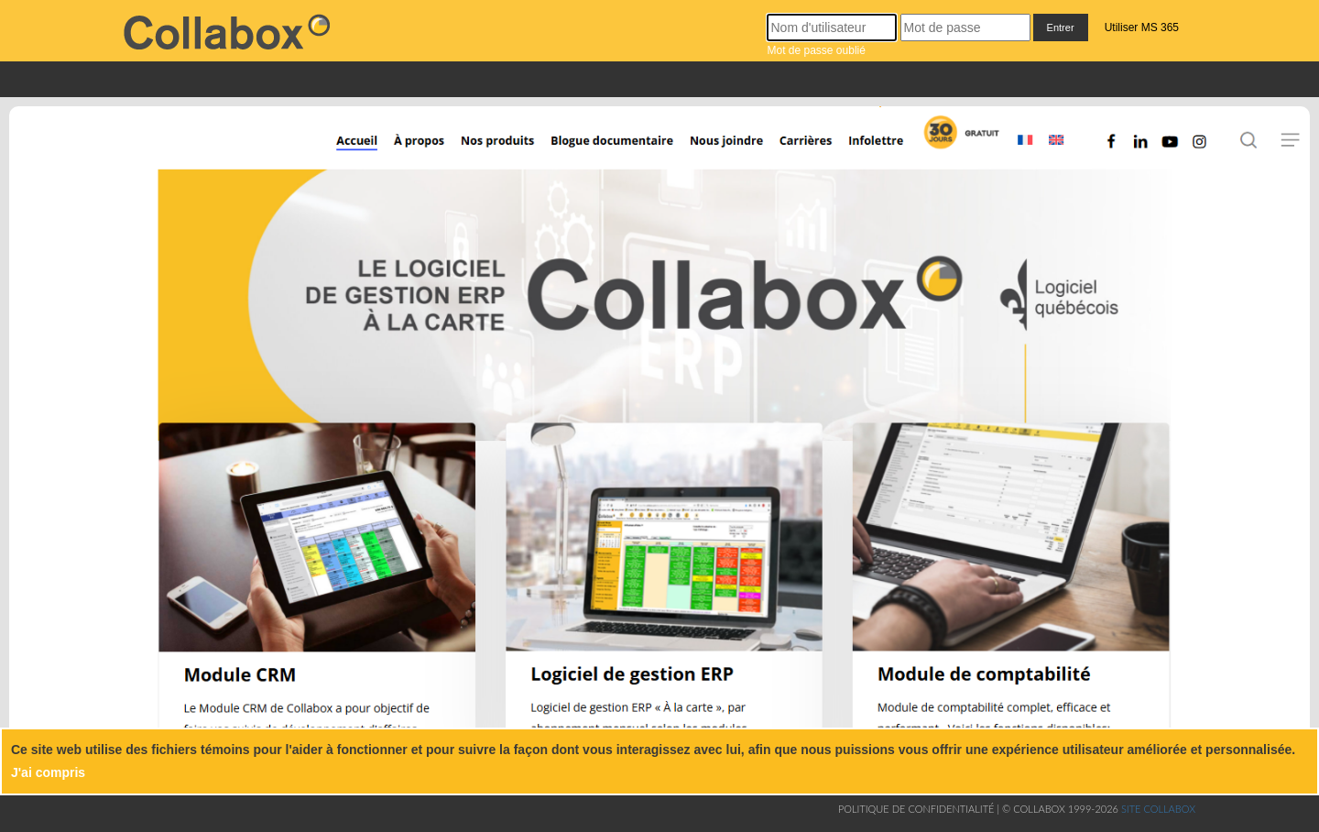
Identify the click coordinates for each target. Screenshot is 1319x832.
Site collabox (1158, 809)
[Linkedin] (1141, 151)
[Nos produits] (496, 151)
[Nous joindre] (731, 151)
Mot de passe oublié (816, 50)
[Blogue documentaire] (605, 151)
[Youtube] (1167, 151)
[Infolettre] (881, 151)
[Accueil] (342, 151)
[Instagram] (1206, 151)
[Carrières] (809, 151)
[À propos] (418, 151)
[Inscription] (959, 151)
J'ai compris (48, 772)
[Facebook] (1115, 151)
